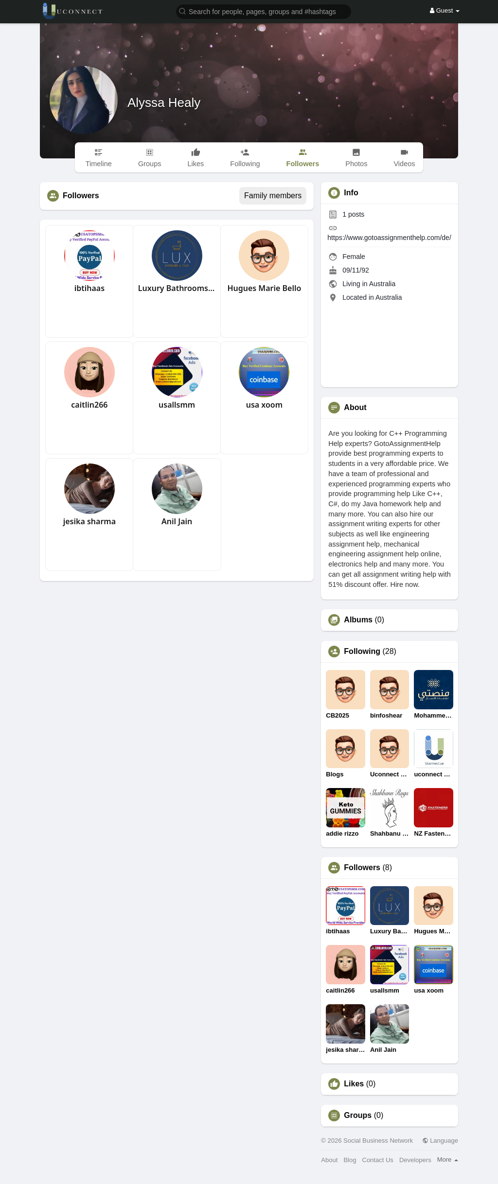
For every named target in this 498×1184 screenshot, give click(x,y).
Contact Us (377, 1160)
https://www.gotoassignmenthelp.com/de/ (389, 237)
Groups (358, 1115)
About (329, 1160)
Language (440, 1140)
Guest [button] (445, 10)
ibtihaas (89, 288)
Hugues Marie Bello (264, 288)
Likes (354, 1084)
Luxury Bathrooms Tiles (177, 288)
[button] (264, 11)
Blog (349, 1160)
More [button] (447, 1159)
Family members (273, 195)
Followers (362, 868)
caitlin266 (89, 404)
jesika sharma (89, 521)
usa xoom (264, 404)
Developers (415, 1160)
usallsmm (177, 404)
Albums (358, 620)
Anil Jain (176, 521)
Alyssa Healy (163, 102)
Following (362, 651)
